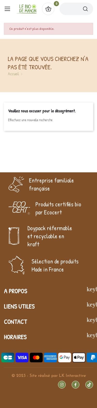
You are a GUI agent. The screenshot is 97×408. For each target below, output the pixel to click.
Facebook (75, 385)
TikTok (89, 385)
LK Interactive (72, 376)
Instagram (62, 385)
